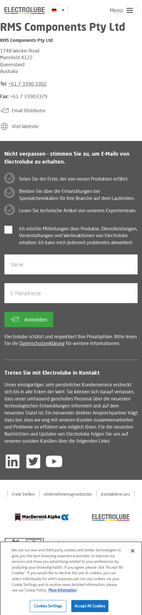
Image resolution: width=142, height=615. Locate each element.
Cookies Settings (48, 607)
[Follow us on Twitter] (33, 461)
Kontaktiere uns (115, 494)
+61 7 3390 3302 (27, 83)
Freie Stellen (23, 494)
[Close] (132, 552)
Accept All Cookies (90, 607)
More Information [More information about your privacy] (63, 592)
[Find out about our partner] (42, 517)
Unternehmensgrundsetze (68, 494)
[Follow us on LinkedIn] (12, 461)
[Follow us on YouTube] (54, 461)
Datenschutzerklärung (42, 343)
